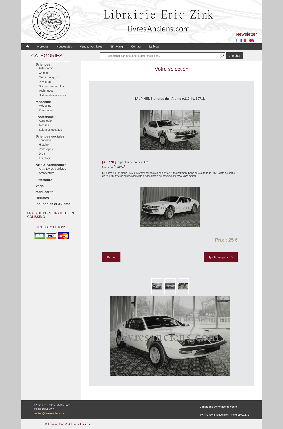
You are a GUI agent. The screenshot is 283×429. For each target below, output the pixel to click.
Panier (116, 47)
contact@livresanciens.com (49, 413)
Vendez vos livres (91, 46)
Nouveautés (64, 46)
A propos (43, 46)
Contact (136, 46)
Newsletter (246, 34)
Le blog (154, 46)
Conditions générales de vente (218, 406)
